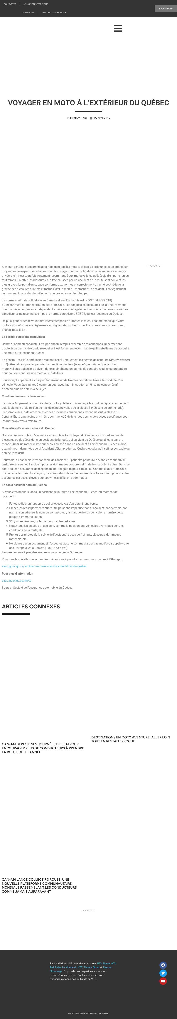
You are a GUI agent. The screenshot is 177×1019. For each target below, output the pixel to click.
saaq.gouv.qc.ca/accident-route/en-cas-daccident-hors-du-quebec (44, 566)
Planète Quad (91, 967)
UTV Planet (103, 963)
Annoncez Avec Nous (35, 4)
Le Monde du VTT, (72, 967)
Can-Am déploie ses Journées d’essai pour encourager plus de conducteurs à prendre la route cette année (43, 748)
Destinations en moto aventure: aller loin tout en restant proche (130, 739)
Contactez (10, 4)
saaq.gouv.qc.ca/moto (16, 580)
